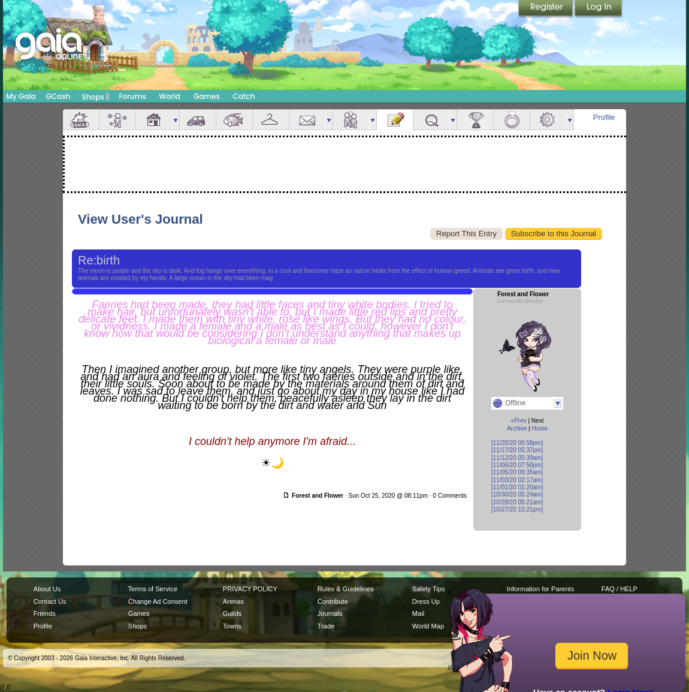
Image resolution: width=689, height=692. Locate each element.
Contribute (333, 601)
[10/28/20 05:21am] (517, 502)
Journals (330, 613)
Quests (431, 120)
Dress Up (426, 601)
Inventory (271, 120)
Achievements (475, 120)
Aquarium (234, 120)
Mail (307, 120)
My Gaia (20, 96)
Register (546, 9)
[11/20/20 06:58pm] (517, 443)
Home (539, 428)
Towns (232, 626)
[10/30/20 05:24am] (517, 494)
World (169, 96)
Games (207, 96)
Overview (81, 120)
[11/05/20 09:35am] (517, 472)
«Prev (519, 420)
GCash (58, 96)
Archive (517, 428)
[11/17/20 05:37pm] (517, 450)
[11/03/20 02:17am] (517, 480)
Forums (132, 96)
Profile (604, 117)
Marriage (512, 120)
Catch (244, 96)
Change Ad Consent (158, 601)
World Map (428, 626)
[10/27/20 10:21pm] (517, 509)
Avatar (117, 120)
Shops (95, 97)
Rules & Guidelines (346, 588)
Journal (395, 120)
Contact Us (50, 601)
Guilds (232, 613)
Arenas (233, 601)
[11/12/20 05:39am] (517, 458)
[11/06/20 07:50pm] (517, 465)
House (154, 120)
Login (598, 9)
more (175, 120)
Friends (351, 120)
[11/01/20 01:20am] (517, 487)
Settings (548, 120)
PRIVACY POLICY (250, 588)
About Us (47, 588)
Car (198, 120)
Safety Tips (428, 588)
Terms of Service (152, 588)
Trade (326, 626)
